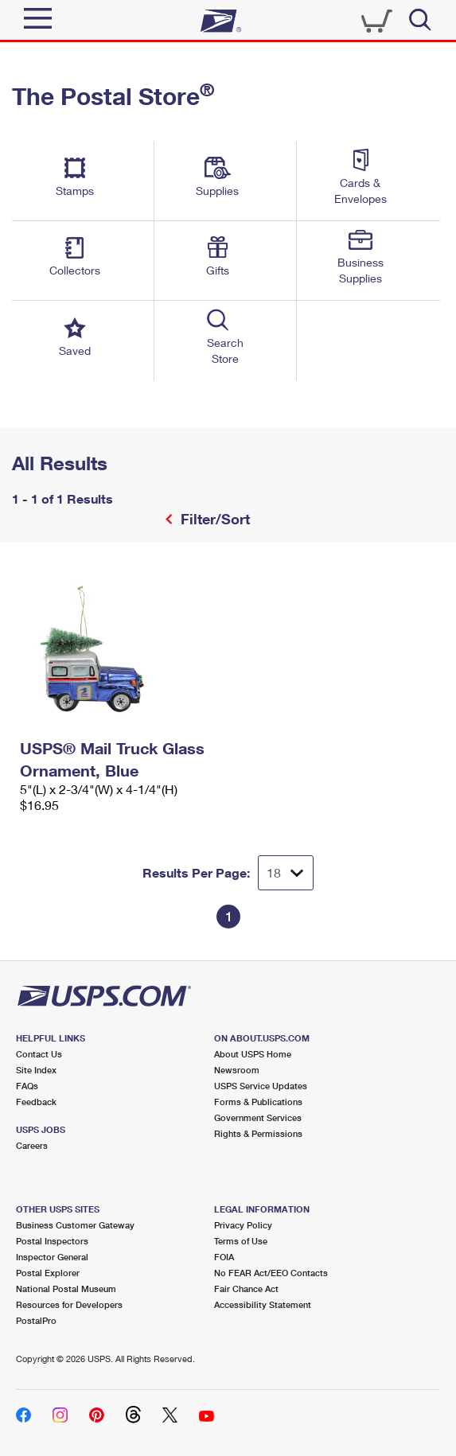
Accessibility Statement (262, 1304)
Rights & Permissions (258, 1133)
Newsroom (236, 1070)
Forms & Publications (258, 1101)
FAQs (27, 1085)
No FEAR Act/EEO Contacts (271, 1272)
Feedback (36, 1101)
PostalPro (36, 1320)
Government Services (258, 1117)
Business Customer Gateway (75, 1225)
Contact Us (39, 1054)
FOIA (224, 1257)
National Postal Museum (66, 1288)
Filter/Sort (213, 519)
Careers (32, 1145)
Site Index (36, 1070)
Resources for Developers (69, 1304)
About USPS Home (252, 1054)
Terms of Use (240, 1241)
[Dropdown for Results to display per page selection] (286, 872)
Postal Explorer (48, 1272)
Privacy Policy (243, 1225)
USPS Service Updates (260, 1085)
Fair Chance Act (246, 1288)
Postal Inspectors (52, 1241)
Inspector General (52, 1257)
